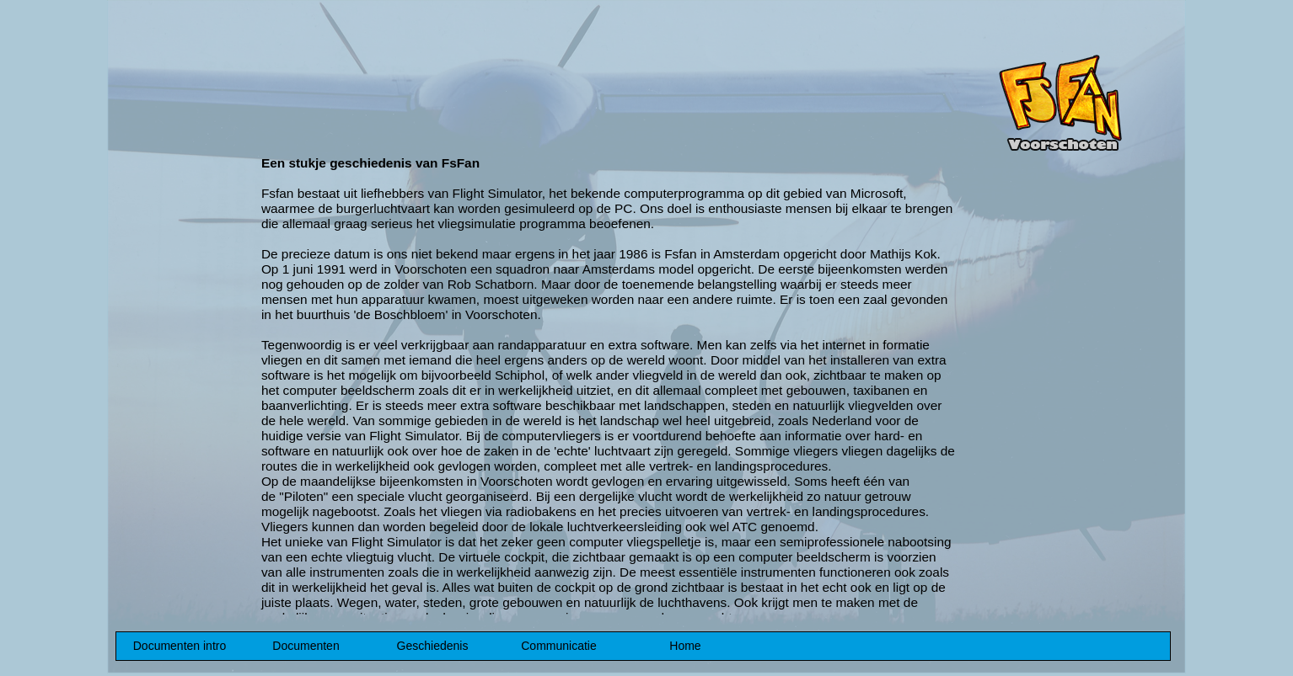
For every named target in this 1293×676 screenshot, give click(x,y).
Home (684, 645)
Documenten (305, 645)
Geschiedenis (433, 645)
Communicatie (558, 645)
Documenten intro (180, 645)
